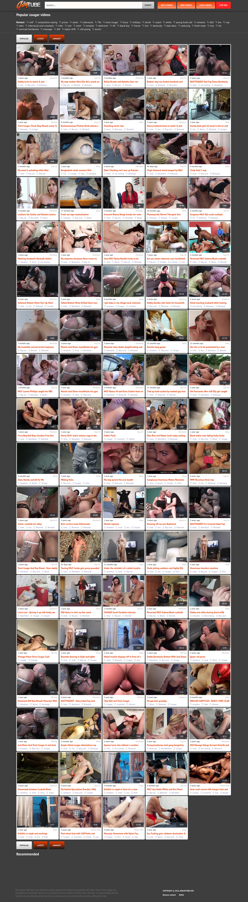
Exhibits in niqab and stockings (32, 833)
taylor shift (70, 29)
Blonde (77, 85)
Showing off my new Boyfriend (161, 524)
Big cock (31, 85)
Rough (225, 792)
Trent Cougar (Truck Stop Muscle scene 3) (37, 125)
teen (21, 25)
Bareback (218, 85)
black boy (124, 25)
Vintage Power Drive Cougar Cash (33, 656)
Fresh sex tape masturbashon (75, 214)
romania (201, 22)
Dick (87, 483)
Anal (108, 85)
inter (60, 25)
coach (158, 22)
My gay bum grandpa (157, 701)
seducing (185, 25)
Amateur (67, 217)
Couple (47, 615)
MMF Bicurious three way (202, 479)
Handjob (92, 173)
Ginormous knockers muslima (204, 568)
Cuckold (174, 262)
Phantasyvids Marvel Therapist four (164, 214)
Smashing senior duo (114, 125)
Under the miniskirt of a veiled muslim (122, 568)
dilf (58, 29)
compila (90, 25)
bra (219, 22)
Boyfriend (24, 615)
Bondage (46, 704)
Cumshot (121, 439)
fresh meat (200, 25)
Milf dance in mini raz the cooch (76, 612)
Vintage (34, 660)
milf (31, 22)
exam (75, 22)
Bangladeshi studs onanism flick (76, 170)
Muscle (132, 704)
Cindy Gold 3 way (198, 170)
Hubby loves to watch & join (31, 81)
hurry (125, 22)
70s (99, 22)
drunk (148, 22)
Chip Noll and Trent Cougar (117, 701)
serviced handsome (29, 29)
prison (65, 22)
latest (40, 38)
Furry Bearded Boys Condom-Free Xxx (36, 435)
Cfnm (181, 837)
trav (212, 25)
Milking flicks (67, 479)
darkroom (103, 25)
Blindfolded (166, 748)
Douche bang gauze (156, 347)
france (137, 25)
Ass (21, 85)
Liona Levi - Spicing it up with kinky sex (36, 612)
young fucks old (184, 22)
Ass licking (205, 85)
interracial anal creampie (41, 25)
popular (24, 38)
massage (47, 29)
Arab (120, 527)
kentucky (157, 25)
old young (85, 29)
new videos (186, 5)
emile (168, 22)
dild (212, 22)
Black (89, 217)
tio (220, 25)
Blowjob (88, 85)
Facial (127, 837)
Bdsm (202, 129)
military (137, 22)
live (147, 25)
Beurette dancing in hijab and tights (78, 656)
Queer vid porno (197, 656)
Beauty (164, 217)
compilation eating (47, 22)
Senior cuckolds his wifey (30, 524)
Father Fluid (109, 435)
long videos (206, 5)
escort (98, 29)
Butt (136, 792)
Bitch (215, 660)
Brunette (173, 85)
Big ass (66, 85)
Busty (45, 217)
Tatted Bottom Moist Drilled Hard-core (79, 302)
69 (114, 25)
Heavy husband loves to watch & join (164, 125)
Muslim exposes (111, 524)
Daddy (132, 439)
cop (227, 22)
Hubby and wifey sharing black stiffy (207, 612)
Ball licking (209, 615)
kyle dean (171, 25)
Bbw (206, 704)
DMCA (181, 895)
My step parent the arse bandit (118, 479)
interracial (88, 22)
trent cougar (112, 22)
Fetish (88, 837)
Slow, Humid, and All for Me (31, 479)
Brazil (34, 483)
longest (57, 38)
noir (70, 25)
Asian (51, 792)
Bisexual (43, 85)
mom (78, 25)
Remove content (169, 895)
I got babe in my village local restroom (122, 302)
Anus (42, 792)
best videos (167, 5)
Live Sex (223, 5)
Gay (82, 173)
